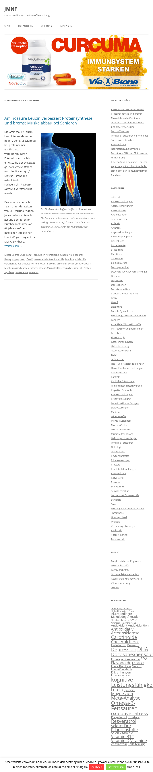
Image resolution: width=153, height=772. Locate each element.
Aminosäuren (76, 254)
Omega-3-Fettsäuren (122, 442)
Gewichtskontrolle (121, 350)
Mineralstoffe (118, 416)
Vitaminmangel (119, 534)
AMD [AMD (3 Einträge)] (133, 620)
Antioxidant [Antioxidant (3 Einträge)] (119, 625)
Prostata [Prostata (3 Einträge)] (134, 717)
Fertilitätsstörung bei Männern (127, 328)
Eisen (114, 298)
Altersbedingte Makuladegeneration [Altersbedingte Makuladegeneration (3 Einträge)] (125, 615)
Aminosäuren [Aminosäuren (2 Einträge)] (117, 623)
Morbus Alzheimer (121, 420)
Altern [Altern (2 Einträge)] (132, 611)
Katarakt (115, 377)
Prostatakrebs (118, 473)
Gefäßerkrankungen (122, 341)
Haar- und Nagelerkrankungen (127, 363)
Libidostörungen (120, 407)
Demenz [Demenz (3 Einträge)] (133, 645)
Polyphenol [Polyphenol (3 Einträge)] (119, 717)
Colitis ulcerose (119, 262)
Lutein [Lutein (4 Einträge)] (117, 689)
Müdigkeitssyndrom (122, 434)
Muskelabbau (83, 263)
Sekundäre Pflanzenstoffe (125, 495)
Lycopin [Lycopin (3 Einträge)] (129, 690)
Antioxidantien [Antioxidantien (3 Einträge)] (138, 625)
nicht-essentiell (74, 268)
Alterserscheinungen (57, 254)
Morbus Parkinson (121, 429)
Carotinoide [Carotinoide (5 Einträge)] (124, 637)
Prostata (115, 464)
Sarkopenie (22, 272)
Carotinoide (117, 254)
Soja (113, 504)
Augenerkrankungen (122, 232)
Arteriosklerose (119, 219)
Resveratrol (117, 477)
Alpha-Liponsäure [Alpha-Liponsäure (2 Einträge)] (119, 611)
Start (7, 26)
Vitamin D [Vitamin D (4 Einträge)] (120, 740)
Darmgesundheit (120, 267)
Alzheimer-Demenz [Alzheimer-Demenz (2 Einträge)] (120, 620)
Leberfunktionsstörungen (125, 403)
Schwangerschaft (120, 491)
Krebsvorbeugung (121, 398)
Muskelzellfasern (56, 268)
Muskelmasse (11, 268)
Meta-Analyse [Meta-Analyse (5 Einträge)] (126, 698)
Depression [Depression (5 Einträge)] (123, 649)
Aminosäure (41, 263)
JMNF (10, 8)
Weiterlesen (13, 246)
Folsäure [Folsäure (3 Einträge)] (138, 663)
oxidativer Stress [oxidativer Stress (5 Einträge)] (129, 713)
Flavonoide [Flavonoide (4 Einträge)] (121, 662)
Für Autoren (25, 26)
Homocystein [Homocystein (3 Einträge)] (120, 675)
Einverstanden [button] (116, 767)
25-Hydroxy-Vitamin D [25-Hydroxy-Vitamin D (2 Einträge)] (121, 608)
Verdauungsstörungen (123, 526)
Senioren (33, 272)
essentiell (62, 263)
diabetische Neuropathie (124, 293)
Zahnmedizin (118, 539)
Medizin (69, 259)
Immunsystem (119, 372)
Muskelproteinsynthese (33, 268)
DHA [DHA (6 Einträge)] (142, 649)
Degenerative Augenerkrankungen (129, 271)
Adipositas (116, 197)
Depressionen (118, 284)
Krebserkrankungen (122, 394)
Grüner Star (117, 359)
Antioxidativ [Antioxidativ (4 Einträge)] (122, 629)
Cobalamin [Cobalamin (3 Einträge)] (118, 645)
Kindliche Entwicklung (123, 381)
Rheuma (115, 482)
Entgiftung (116, 306)
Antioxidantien (119, 214)
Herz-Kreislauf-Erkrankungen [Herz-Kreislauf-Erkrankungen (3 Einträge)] (121, 670)
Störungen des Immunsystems (127, 508)
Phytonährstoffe (120, 455)
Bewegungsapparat (14, 259)
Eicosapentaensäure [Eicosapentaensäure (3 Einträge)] (125, 659)
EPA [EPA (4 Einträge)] (144, 658)
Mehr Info (133, 767)
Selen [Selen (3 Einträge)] (115, 733)
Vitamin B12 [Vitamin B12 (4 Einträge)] (122, 736)
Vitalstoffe (80, 259)
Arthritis (115, 223)
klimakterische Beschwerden (126, 385)
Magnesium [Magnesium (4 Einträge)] (122, 693)
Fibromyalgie (118, 337)
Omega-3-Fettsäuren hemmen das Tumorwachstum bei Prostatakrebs (129, 140)
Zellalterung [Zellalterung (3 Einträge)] (136, 744)
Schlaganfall (117, 486)
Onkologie (116, 447)
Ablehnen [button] (97, 767)
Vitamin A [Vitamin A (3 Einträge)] (126, 733)
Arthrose (116, 227)
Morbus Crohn (119, 425)
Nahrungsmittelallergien (124, 438)
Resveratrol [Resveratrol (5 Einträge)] (123, 721)
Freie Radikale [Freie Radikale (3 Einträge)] (121, 666)
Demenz (115, 276)
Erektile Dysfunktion (122, 311)
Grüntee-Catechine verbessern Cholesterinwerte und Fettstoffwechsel (127, 127)
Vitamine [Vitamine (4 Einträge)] (138, 740)
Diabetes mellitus (120, 289)
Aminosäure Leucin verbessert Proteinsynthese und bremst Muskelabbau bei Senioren (48, 120)
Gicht (114, 355)
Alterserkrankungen (122, 201)
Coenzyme (117, 258)
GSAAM (115, 587)
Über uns (46, 26)
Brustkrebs (117, 249)
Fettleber (116, 333)
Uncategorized (119, 517)
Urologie (115, 521)
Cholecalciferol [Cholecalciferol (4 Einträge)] (125, 641)
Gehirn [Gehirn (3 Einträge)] (137, 666)
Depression (117, 280)
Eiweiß (29, 259)
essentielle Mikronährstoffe (49, 259)
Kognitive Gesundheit (122, 390)
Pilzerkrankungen (120, 460)
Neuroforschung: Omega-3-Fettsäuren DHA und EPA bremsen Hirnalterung (129, 153)
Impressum (66, 26)
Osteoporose (118, 451)
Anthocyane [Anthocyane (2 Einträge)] (130, 623)
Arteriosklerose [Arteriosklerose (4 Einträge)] (125, 632)
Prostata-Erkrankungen (123, 469)
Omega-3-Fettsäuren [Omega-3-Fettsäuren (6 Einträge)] (124, 705)
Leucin (71, 263)
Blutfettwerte (118, 245)
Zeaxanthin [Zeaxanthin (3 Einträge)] (119, 744)
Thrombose (117, 512)
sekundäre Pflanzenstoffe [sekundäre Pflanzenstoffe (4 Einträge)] (124, 727)
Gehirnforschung (120, 346)
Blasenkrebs (117, 241)
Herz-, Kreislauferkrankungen (127, 368)
